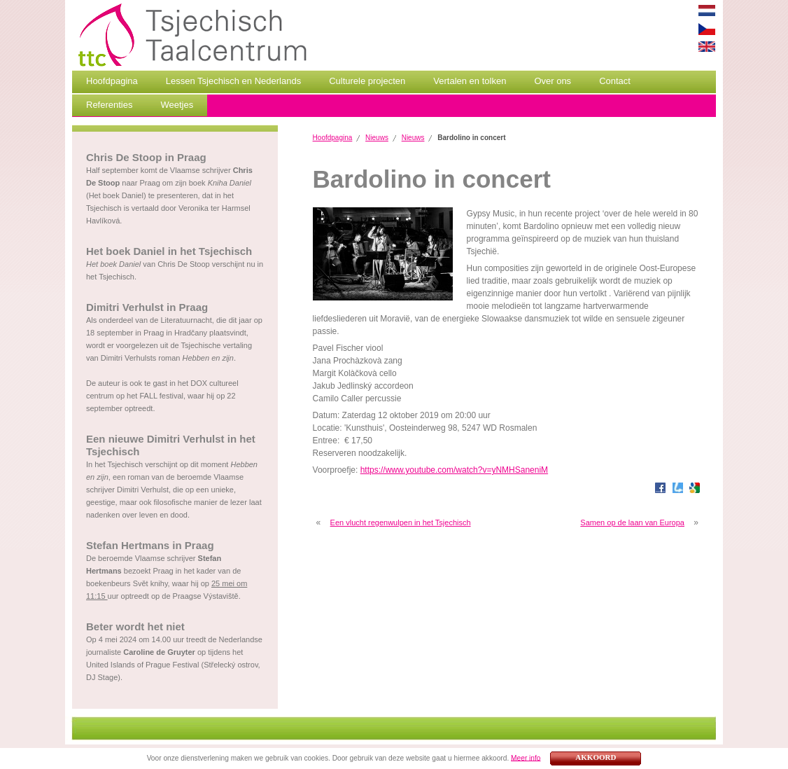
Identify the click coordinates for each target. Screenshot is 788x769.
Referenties (109, 104)
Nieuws (376, 137)
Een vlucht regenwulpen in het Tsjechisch (400, 522)
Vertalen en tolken (469, 81)
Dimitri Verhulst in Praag (147, 307)
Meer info (525, 757)
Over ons (552, 81)
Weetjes (176, 104)
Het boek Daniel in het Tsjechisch (169, 251)
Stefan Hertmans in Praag (150, 545)
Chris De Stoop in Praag (146, 157)
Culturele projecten (367, 81)
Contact (615, 81)
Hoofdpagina (112, 81)
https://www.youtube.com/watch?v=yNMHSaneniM (454, 470)
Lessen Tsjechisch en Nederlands (233, 81)
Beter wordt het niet (135, 626)
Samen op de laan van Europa (632, 522)
